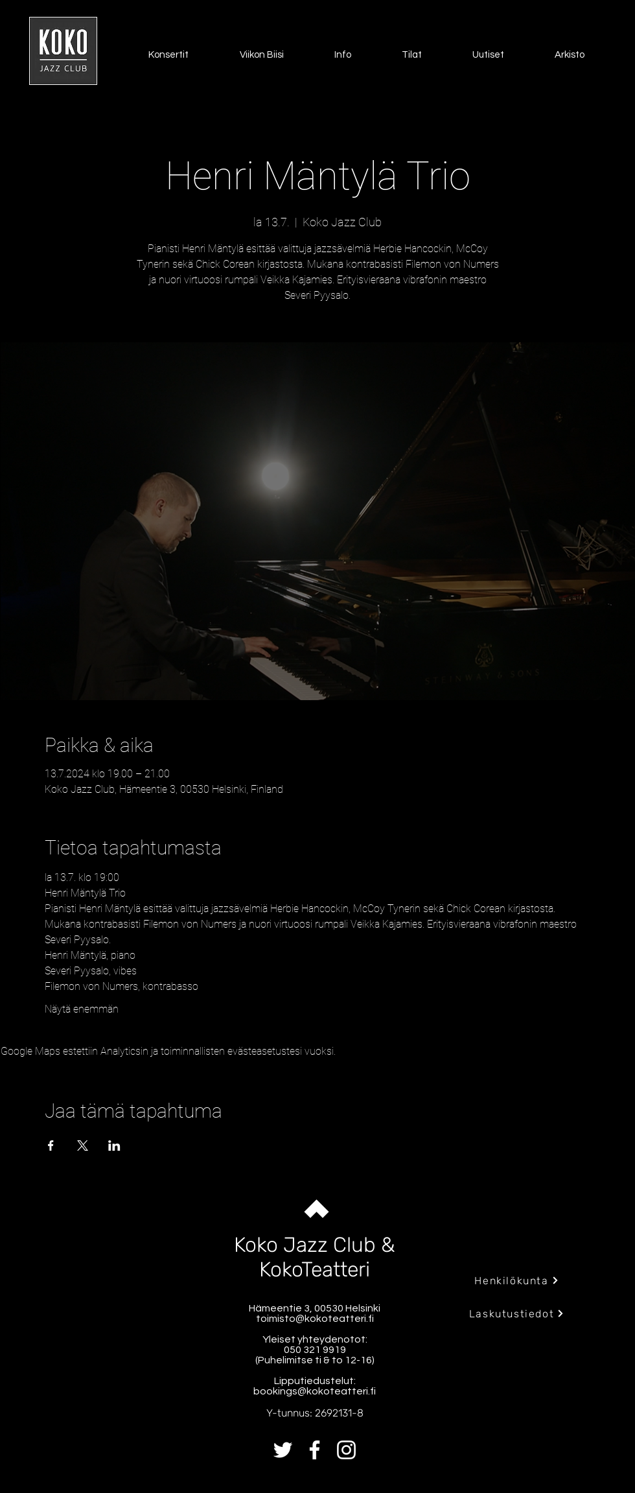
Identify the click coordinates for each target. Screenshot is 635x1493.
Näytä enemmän (82, 1009)
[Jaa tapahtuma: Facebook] (51, 1145)
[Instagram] (346, 1450)
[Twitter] (282, 1450)
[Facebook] (314, 1450)
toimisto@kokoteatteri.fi (315, 1318)
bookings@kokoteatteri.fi (314, 1391)
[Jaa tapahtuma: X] (82, 1145)
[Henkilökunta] (517, 1280)
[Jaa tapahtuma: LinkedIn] (114, 1145)
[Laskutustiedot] (517, 1313)
